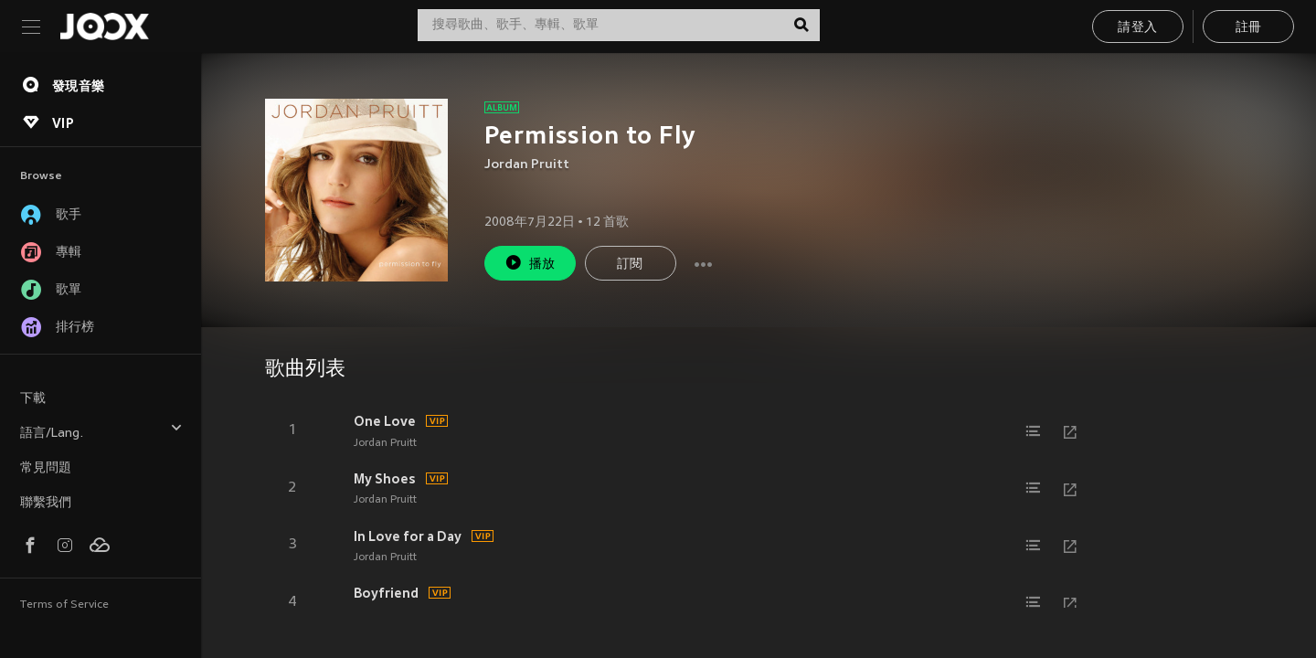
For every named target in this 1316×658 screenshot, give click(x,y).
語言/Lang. (101, 430)
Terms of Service (64, 605)
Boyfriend (386, 593)
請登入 (1137, 28)
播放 (530, 262)
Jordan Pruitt (526, 165)
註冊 (1249, 28)
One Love (385, 421)
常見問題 (45, 468)
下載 (33, 399)
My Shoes (385, 479)
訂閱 (630, 264)
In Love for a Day (408, 536)
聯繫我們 (45, 503)
